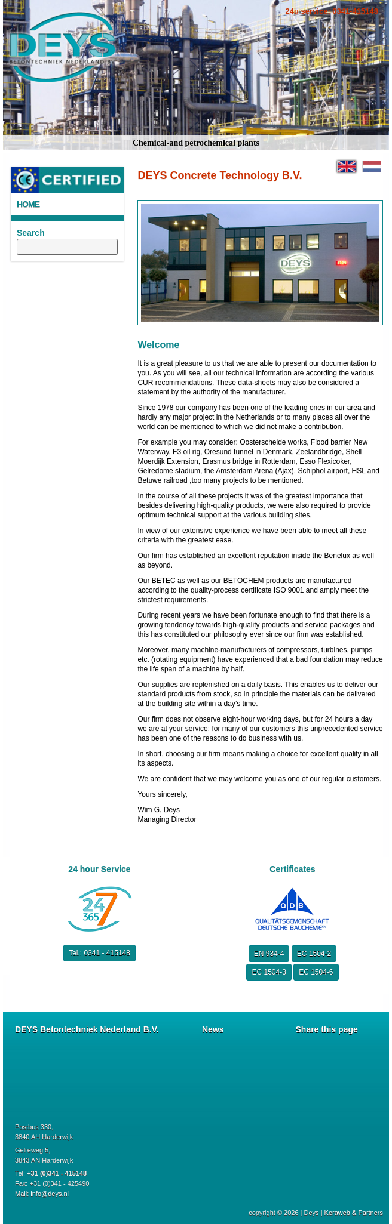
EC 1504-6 (316, 972)
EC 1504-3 (269, 972)
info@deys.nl (49, 1193)
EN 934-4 (269, 953)
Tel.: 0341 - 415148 (99, 953)
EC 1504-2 (314, 953)
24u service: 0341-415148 (332, 11)
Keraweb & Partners (353, 1212)
